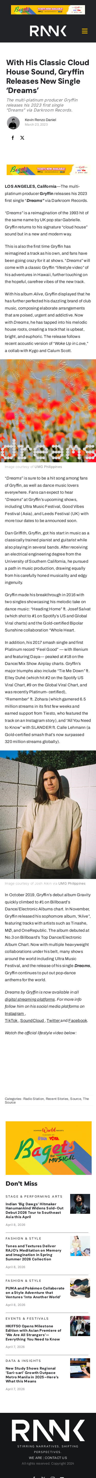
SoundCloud (32, 1020)
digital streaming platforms (30, 999)
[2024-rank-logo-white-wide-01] (48, 26)
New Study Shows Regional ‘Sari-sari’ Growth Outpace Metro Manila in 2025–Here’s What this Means (32, 1374)
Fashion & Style (24, 1238)
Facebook (77, 1020)
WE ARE (35, 1458)
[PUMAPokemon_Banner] (80, 1280)
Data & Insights (23, 1361)
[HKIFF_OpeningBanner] (80, 1318)
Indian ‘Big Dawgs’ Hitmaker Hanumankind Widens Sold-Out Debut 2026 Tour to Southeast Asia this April (34, 1210)
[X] (22, 138)
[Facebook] (12, 138)
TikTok (11, 1020)
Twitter (53, 1020)
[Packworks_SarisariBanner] (80, 1360)
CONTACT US (56, 1458)
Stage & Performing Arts (34, 1196)
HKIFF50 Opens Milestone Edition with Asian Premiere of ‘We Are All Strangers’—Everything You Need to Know (33, 1332)
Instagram (14, 1013)
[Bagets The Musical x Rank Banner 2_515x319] (49, 1123)
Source (75, 1099)
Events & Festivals (27, 1318)
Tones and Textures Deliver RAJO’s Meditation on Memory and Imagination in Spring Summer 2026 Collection (33, 1252)
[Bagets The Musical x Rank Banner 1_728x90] (48, 7)
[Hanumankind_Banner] (80, 1196)
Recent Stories (57, 1099)
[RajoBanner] (80, 1238)
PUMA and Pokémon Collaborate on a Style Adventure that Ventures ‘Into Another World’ (35, 1292)
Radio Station (33, 1099)
